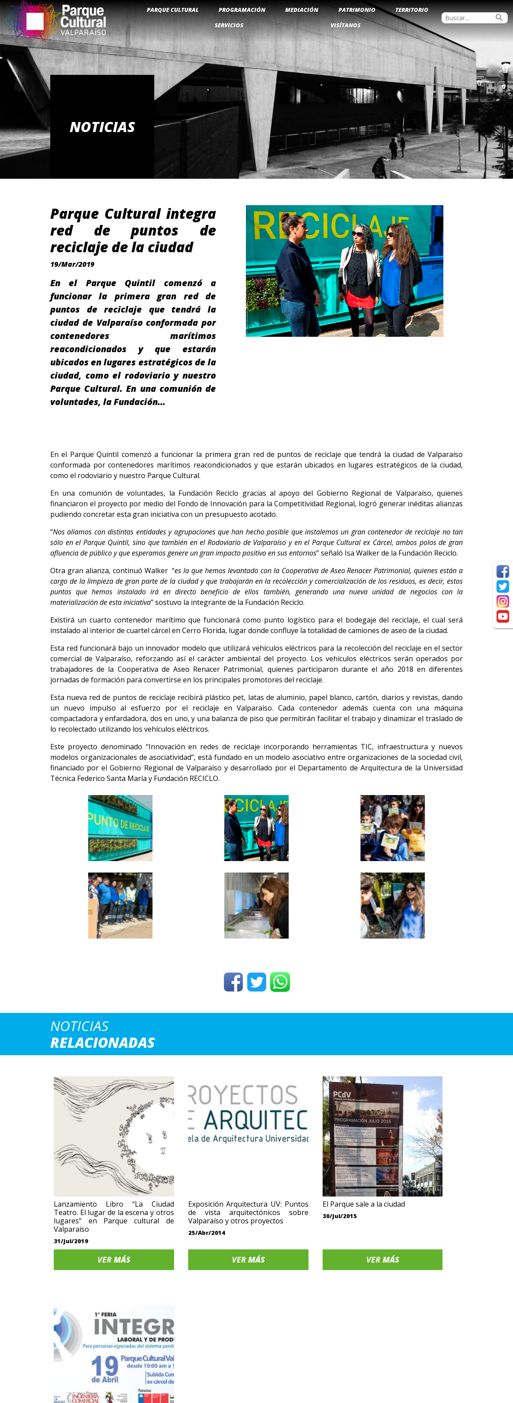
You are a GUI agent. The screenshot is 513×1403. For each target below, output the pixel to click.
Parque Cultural (173, 10)
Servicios (229, 25)
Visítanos (346, 25)
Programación (242, 10)
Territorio (411, 10)
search (499, 17)
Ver (98, 1242)
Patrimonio (356, 10)
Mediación (301, 10)
